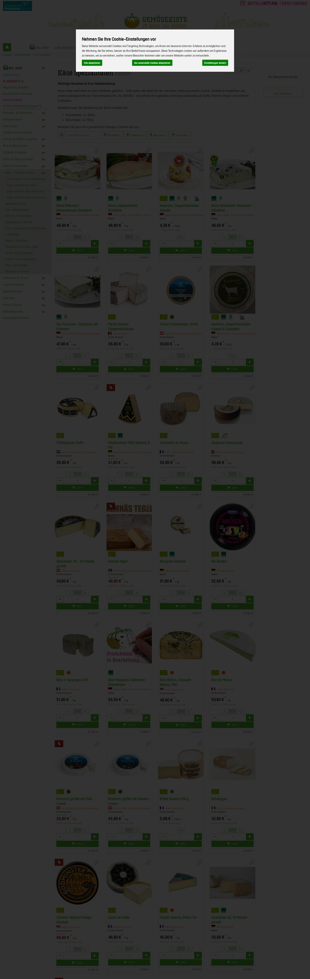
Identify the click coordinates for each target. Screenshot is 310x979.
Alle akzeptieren (92, 62)
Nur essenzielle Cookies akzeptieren (152, 62)
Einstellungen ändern (215, 62)
